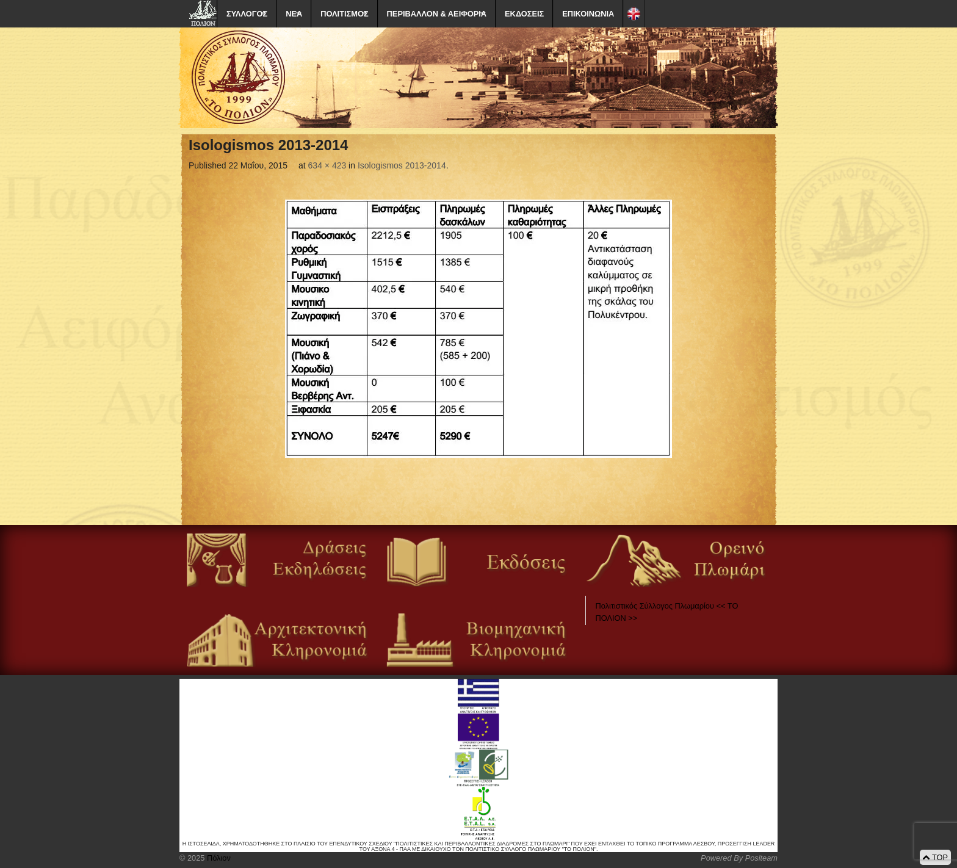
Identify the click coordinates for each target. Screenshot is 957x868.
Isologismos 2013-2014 (402, 165)
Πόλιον (217, 858)
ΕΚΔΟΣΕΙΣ (524, 13)
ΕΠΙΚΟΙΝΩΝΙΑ (588, 13)
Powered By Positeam (739, 858)
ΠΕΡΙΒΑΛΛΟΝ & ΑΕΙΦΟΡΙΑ (436, 13)
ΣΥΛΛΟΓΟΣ (246, 13)
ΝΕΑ (294, 13)
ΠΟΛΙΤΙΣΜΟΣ (344, 13)
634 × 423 (327, 165)
